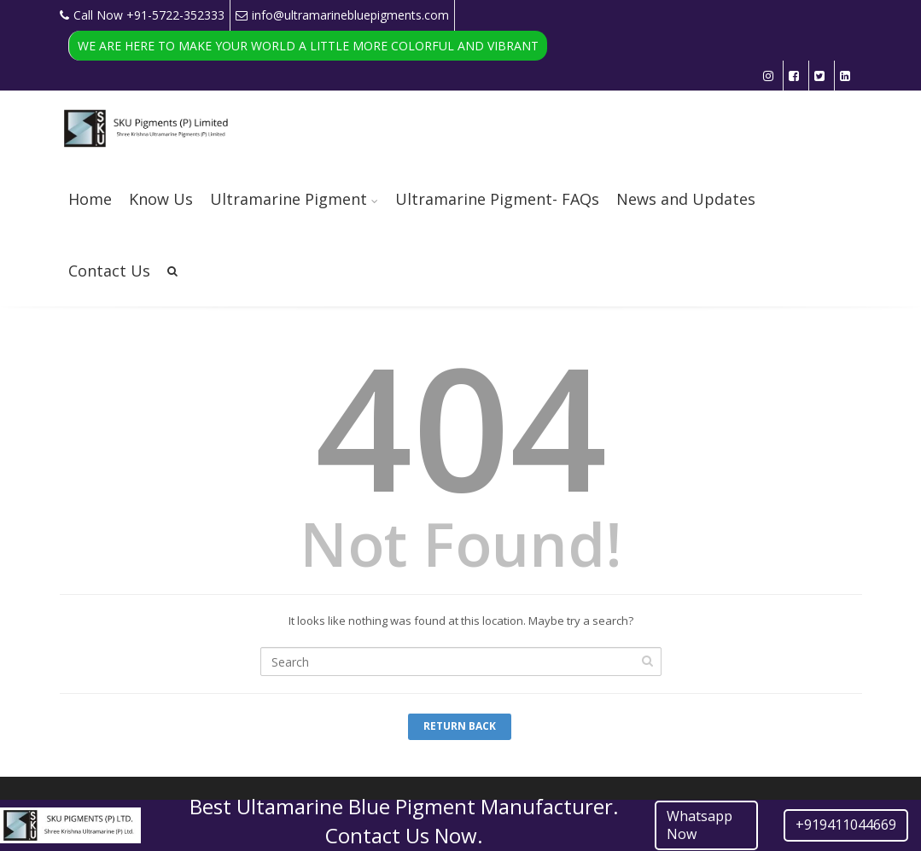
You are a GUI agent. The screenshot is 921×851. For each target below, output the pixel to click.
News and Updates (685, 199)
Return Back (459, 726)
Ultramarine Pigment (288, 199)
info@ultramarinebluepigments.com (342, 15)
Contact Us (109, 270)
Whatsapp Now (699, 825)
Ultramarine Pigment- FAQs (497, 199)
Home (90, 199)
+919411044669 (846, 824)
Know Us (161, 199)
